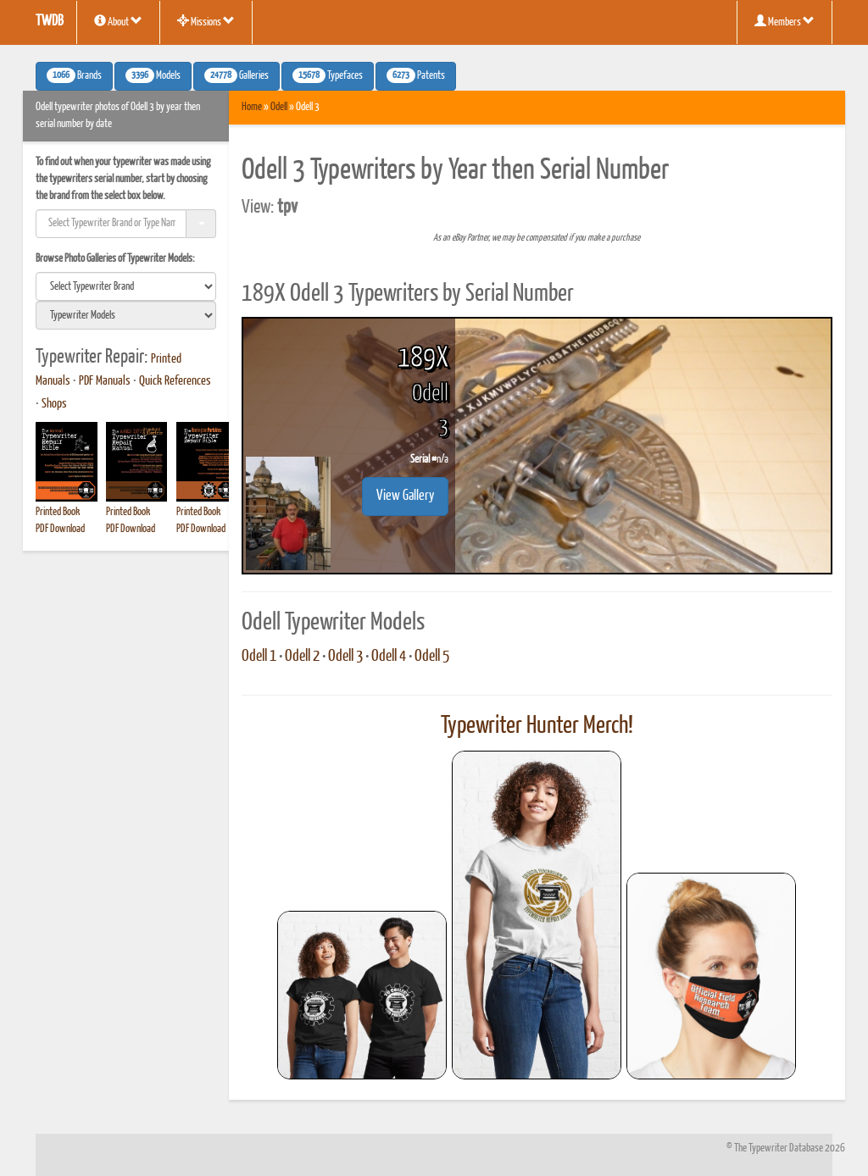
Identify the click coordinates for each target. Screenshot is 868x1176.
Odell (278, 107)
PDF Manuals (105, 381)
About (118, 21)
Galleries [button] (236, 75)
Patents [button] (416, 75)
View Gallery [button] (405, 496)
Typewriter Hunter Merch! (537, 726)
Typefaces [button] (327, 75)
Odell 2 (302, 656)
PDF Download (60, 529)
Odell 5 (432, 656)
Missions (206, 21)
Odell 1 (259, 656)
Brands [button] (74, 75)
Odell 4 (388, 656)
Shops (54, 404)
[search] (126, 286)
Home (252, 107)
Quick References (175, 381)
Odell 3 (345, 656)
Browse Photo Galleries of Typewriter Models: (115, 258)
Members (784, 21)
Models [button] (153, 75)
